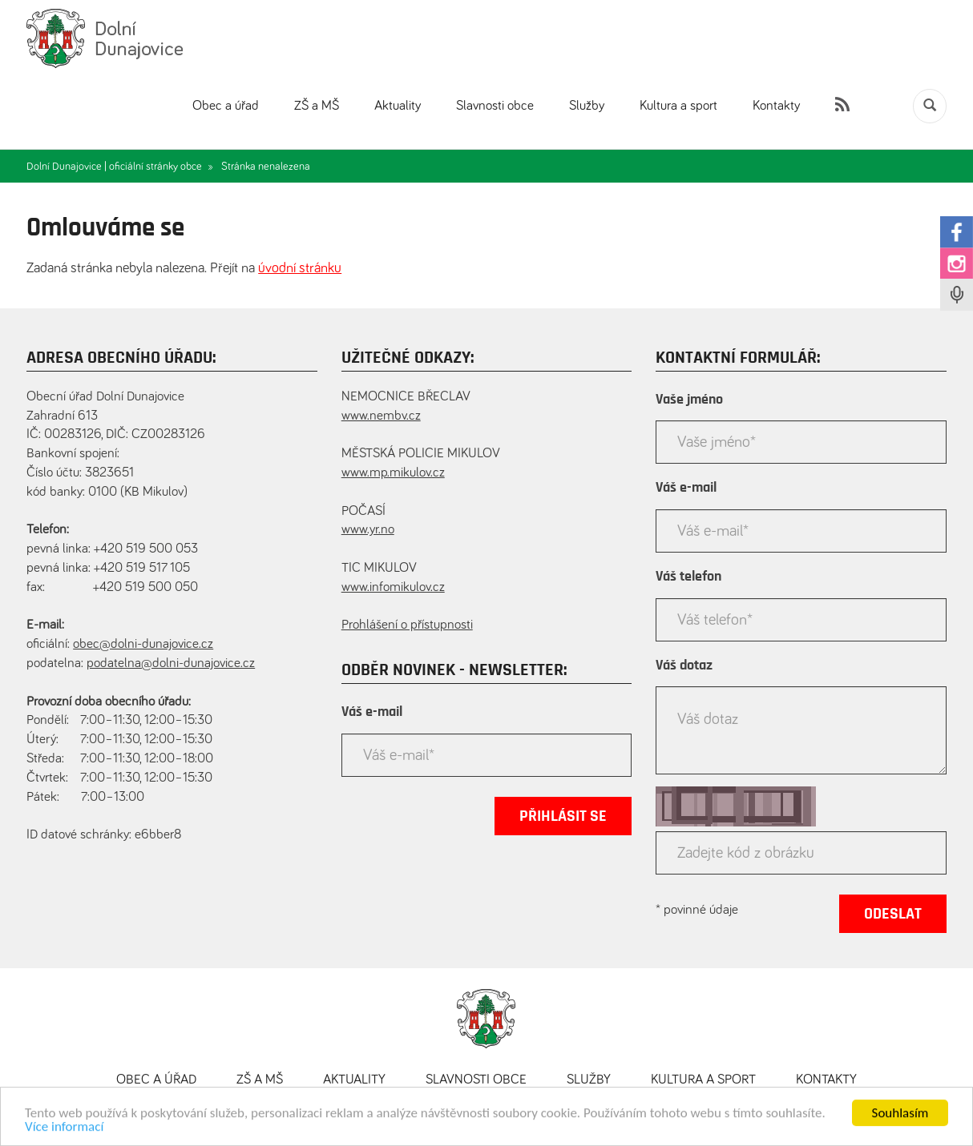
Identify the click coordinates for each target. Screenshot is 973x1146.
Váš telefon (688, 576)
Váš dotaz (684, 665)
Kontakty (776, 106)
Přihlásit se (563, 816)
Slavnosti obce (495, 106)
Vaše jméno (689, 399)
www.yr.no (367, 530)
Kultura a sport (678, 106)
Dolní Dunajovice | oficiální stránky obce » (119, 166)
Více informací (64, 1132)
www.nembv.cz (381, 416)
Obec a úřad (225, 106)
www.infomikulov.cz (393, 587)
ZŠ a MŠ (316, 106)
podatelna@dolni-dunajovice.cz (171, 663)
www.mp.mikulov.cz (393, 473)
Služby (586, 106)
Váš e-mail (371, 712)
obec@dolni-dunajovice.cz (143, 644)
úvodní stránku (299, 268)
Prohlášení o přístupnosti (407, 625)
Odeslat (893, 914)
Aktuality (397, 106)
